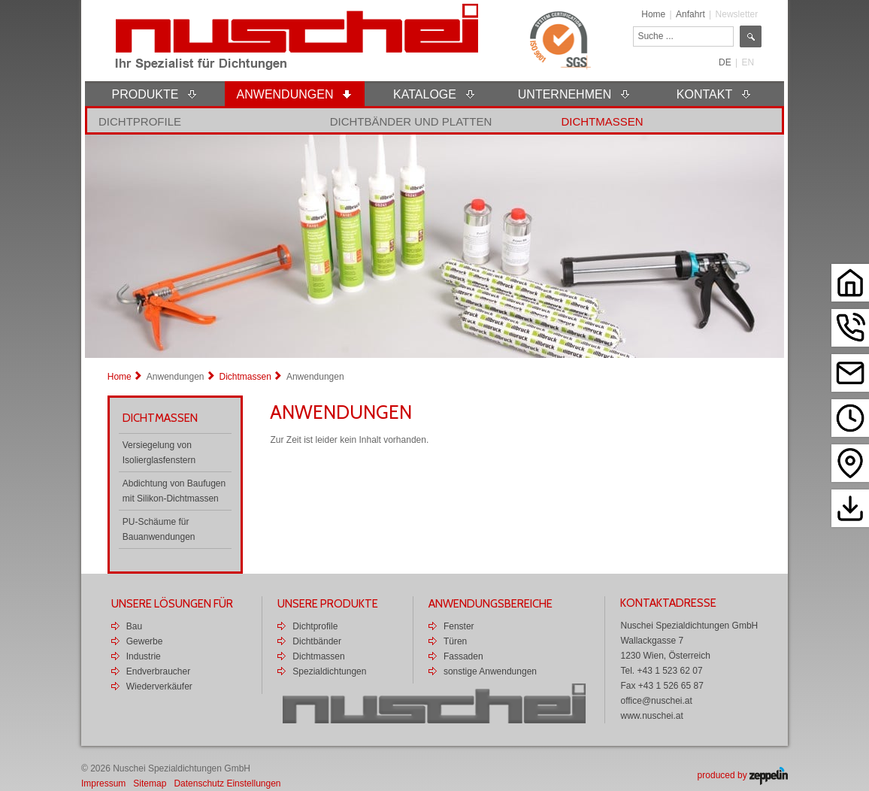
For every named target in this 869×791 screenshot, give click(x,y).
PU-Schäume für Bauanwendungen (159, 529)
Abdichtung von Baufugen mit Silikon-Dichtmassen (174, 491)
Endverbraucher (158, 671)
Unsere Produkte (327, 604)
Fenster (459, 626)
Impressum (103, 783)
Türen (455, 641)
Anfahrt (690, 14)
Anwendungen (175, 376)
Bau (134, 626)
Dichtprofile (139, 121)
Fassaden (463, 656)
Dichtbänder (316, 641)
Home (653, 14)
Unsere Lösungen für (172, 604)
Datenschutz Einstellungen (227, 783)
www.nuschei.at (651, 716)
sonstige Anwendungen (490, 671)
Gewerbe (144, 641)
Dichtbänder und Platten (411, 121)
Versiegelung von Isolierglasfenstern (159, 452)
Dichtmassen (602, 121)
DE (725, 62)
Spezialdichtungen (329, 671)
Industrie (143, 656)
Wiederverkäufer (159, 686)
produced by (743, 775)
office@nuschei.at (656, 701)
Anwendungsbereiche (490, 604)
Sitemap (149, 783)
